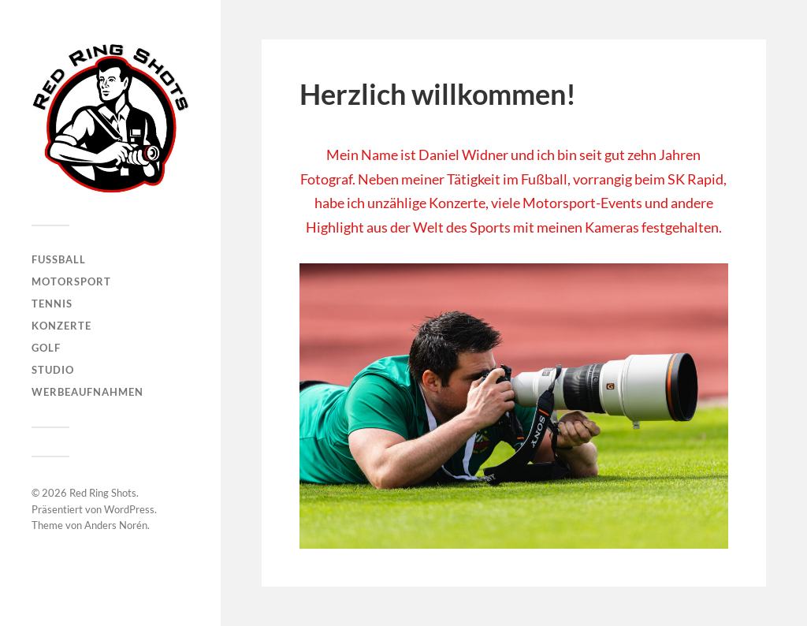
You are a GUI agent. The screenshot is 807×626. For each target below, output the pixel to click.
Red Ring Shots (102, 492)
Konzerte (61, 325)
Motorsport (71, 281)
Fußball (59, 259)
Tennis (52, 303)
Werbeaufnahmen (87, 392)
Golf (46, 347)
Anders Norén (115, 525)
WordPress (129, 509)
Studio (53, 369)
